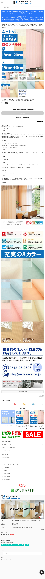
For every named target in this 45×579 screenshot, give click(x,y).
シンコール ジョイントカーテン (8, 447)
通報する (41, 395)
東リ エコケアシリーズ (6, 444)
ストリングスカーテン (6, 461)
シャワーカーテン (5, 457)
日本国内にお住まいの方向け (22, 117)
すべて (6, 404)
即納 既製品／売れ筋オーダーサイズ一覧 (10, 451)
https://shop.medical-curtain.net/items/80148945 (12, 126)
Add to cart (22, 113)
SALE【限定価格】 (5, 454)
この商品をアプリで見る (22, 391)
